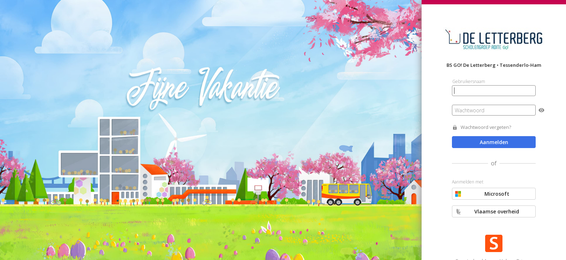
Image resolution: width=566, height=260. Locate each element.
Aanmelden (494, 142)
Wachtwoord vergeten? (486, 127)
